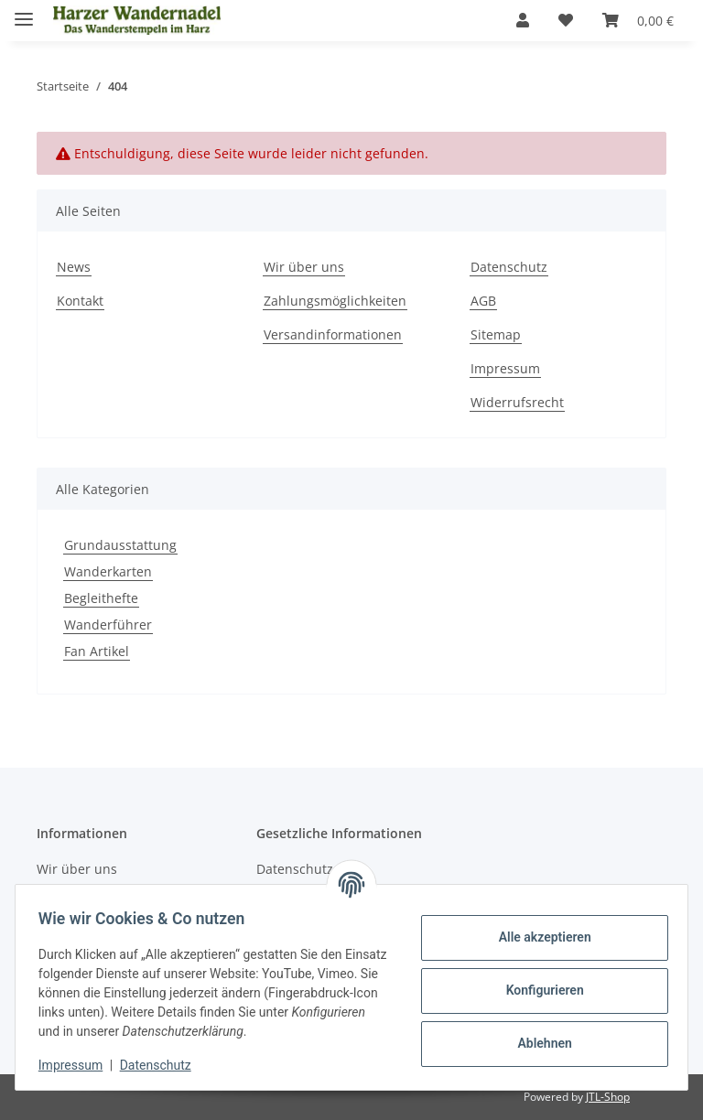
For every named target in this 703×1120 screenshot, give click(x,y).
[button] (523, 20)
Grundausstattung (120, 545)
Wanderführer (108, 624)
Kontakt (80, 300)
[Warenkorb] (638, 20)
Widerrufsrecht (517, 402)
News (74, 266)
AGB (483, 300)
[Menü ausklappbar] (24, 11)
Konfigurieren (538, 990)
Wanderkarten (108, 571)
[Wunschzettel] (566, 20)
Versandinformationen (333, 334)
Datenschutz (162, 1065)
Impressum (77, 1065)
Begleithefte (101, 598)
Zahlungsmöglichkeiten (335, 300)
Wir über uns (304, 266)
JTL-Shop (608, 1096)
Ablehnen (538, 1043)
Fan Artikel (96, 651)
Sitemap (495, 334)
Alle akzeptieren (538, 937)
